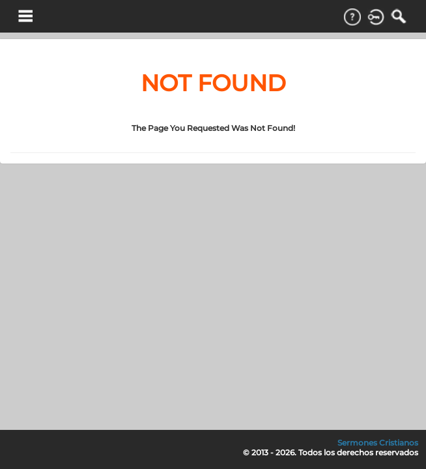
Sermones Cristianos (377, 443)
